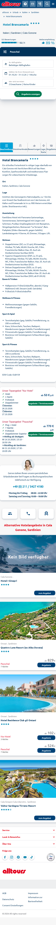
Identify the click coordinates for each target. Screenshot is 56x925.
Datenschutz (8, 899)
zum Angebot (45, 593)
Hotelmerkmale (20, 147)
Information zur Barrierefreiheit (35, 899)
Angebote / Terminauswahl (41, 403)
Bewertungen (34, 147)
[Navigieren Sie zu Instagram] (11, 857)
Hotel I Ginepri (9, 580)
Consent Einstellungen (12, 905)
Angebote (51, 147)
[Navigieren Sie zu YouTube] (25, 857)
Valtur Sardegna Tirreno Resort (18, 805)
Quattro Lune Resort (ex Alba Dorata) (22, 647)
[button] (28, 830)
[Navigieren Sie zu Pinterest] (18, 857)
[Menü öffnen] (53, 4)
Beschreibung (6, 147)
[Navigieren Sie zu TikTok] (31, 857)
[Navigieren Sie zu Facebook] (5, 857)
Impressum (33, 893)
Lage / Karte (43, 148)
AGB (4, 893)
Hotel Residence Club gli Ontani (18, 720)
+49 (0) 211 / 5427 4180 (28, 486)
